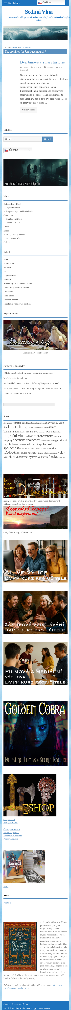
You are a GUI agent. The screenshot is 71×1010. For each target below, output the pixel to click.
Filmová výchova (11, 832)
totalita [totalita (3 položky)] (46, 453)
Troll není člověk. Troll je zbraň (17, 393)
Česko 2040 (8, 215)
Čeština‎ (11, 150)
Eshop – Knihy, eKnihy (15, 234)
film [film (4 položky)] (5, 427)
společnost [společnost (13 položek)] (11, 448)
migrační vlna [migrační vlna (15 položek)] (13, 436)
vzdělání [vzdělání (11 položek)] (9, 457)
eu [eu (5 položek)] (46, 422)
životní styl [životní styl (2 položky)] (61, 457)
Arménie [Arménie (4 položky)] (17, 422)
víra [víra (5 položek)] (46, 457)
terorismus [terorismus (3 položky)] (38, 453)
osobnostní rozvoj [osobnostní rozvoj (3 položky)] (48, 440)
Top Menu (12, 3)
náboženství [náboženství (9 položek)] (45, 436)
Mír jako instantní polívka (15, 378)
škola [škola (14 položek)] (53, 457)
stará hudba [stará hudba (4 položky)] (24, 448)
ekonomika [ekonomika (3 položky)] (40, 423)
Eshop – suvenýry (13, 238)
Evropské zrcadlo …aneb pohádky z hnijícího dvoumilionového (32, 388)
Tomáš (25, 67)
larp (5, 271)
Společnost (8, 291)
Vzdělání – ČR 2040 (14, 219)
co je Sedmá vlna (13, 207)
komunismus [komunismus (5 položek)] (10, 431)
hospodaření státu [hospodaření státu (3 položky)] (30, 427)
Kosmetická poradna (12, 835)
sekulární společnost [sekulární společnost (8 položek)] (39, 444)
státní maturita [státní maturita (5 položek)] (48, 448)
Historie (50, 67)
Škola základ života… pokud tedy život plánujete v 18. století (31, 383)
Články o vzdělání (11, 829)
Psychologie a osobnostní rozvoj (17, 283)
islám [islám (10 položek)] (52, 427)
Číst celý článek (28, 110)
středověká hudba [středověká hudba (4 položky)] (25, 452)
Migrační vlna (9, 275)
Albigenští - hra (10, 822)
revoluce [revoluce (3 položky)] (22, 444)
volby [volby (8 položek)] (61, 452)
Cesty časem (9, 819)
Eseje (5, 259)
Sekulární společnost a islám (16, 287)
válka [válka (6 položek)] (41, 457)
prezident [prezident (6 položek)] (61, 440)
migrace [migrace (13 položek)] (44, 431)
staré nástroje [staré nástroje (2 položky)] (35, 449)
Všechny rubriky (10, 299)
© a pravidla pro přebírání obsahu (19, 211)
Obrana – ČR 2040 (13, 223)
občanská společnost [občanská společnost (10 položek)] (26, 440)
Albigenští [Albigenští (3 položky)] (7, 423)
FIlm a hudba (9, 263)
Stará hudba (8, 295)
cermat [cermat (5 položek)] (25, 422)
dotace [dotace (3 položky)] (32, 423)
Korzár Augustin (10, 839)
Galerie (6, 242)
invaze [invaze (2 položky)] (46, 427)
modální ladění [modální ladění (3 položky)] (31, 436)
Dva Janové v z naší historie (42, 62)
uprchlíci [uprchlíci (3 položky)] (53, 453)
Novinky (7, 279)
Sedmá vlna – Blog (12, 204)
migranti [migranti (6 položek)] (56, 431)
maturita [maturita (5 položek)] (33, 431)
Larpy (6, 226)
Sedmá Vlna (38, 11)
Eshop (6, 231)
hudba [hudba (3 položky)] (40, 427)
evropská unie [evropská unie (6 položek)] (56, 422)
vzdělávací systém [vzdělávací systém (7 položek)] (26, 457)
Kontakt (7, 903)
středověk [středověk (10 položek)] (10, 452)
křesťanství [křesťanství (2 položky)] (21, 432)
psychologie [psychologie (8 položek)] (10, 444)
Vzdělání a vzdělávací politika (17, 304)
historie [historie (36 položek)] (15, 426)
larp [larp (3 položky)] (27, 432)
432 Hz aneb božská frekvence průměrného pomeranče (28, 373)
